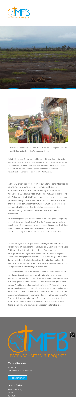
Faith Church (12, 367)
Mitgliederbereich (17, 378)
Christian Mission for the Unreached (20, 370)
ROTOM (10, 393)
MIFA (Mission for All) (15, 390)
